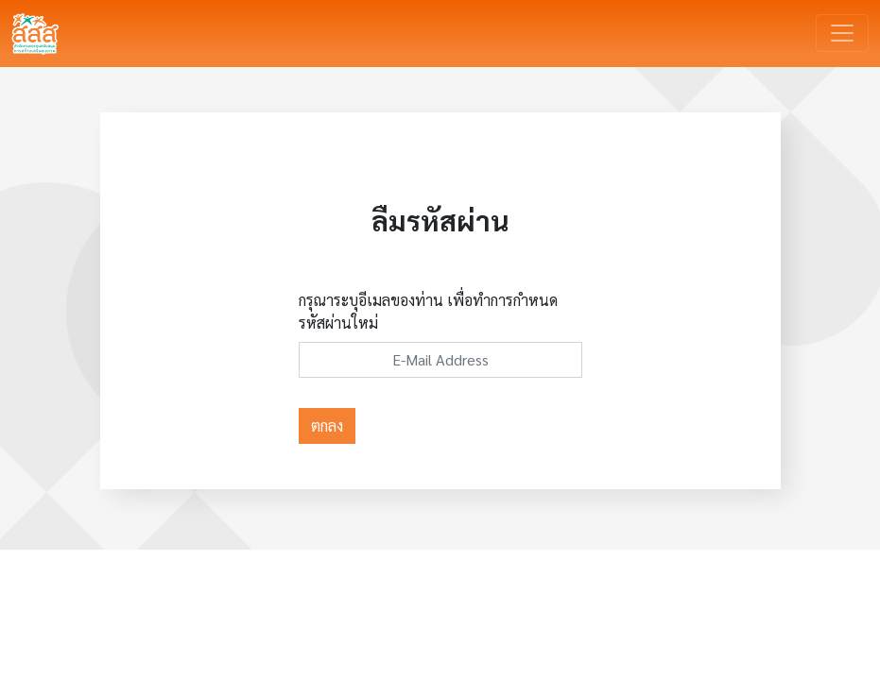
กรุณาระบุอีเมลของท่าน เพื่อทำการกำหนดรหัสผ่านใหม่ (428, 311)
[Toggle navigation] (842, 33)
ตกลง (327, 425)
